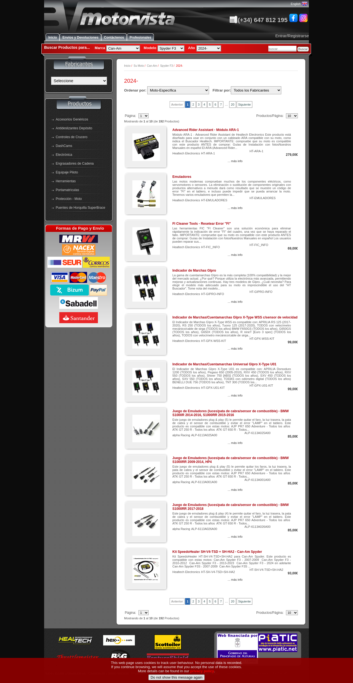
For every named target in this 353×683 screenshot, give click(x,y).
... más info (235, 161)
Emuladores (181, 177)
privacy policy (202, 673)
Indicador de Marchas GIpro (194, 270)
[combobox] (282, 49)
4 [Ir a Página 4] (204, 104)
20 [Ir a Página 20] (232, 104)
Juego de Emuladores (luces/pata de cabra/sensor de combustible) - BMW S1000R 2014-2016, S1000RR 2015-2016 (230, 413)
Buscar (303, 49)
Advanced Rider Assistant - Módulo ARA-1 (205, 130)
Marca (100, 48)
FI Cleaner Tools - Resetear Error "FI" (201, 224)
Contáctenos (114, 37)
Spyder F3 (166, 65)
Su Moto (138, 65)
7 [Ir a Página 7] (221, 104)
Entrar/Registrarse (292, 35)
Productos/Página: (270, 116)
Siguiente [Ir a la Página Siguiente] (244, 104)
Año (191, 48)
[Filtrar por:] (256, 90)
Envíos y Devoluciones (80, 37)
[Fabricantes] (79, 81)
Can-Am (152, 65)
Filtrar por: (222, 90)
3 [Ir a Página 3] (199, 104)
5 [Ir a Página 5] (210, 104)
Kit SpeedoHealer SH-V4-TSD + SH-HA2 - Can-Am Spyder (217, 552)
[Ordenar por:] (178, 90)
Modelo (150, 48)
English (299, 4)
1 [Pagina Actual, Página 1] (187, 104)
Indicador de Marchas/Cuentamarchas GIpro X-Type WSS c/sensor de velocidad (235, 317)
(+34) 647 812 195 (258, 20)
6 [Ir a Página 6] (215, 104)
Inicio (52, 37)
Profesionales (140, 37)
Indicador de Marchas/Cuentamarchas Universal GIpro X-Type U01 (224, 364)
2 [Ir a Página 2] (193, 104)
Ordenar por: (135, 90)
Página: (131, 116)
